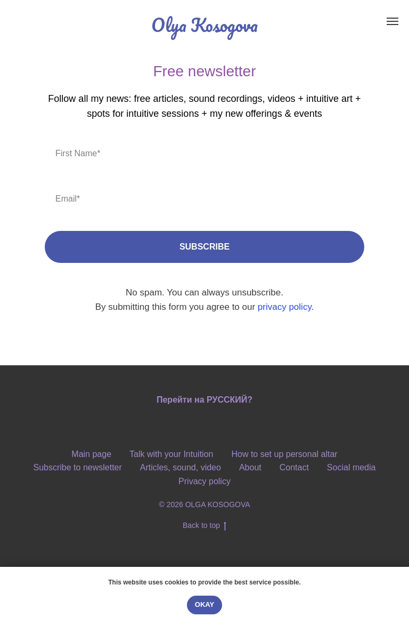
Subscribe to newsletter (78, 467)
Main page (91, 454)
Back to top (204, 526)
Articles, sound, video (180, 467)
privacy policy (285, 307)
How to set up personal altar (284, 454)
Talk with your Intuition (171, 454)
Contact (294, 467)
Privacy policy (204, 481)
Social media (351, 467)
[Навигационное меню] (392, 21)
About (250, 467)
